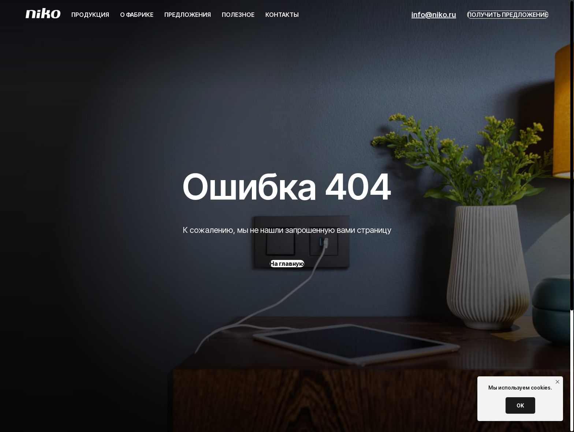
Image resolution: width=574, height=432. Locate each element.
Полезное (238, 14)
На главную (287, 263)
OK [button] (520, 405)
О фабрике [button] (136, 14)
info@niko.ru (433, 14)
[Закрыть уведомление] (557, 382)
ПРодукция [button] (90, 14)
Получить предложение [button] (507, 14)
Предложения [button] (187, 14)
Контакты (282, 14)
